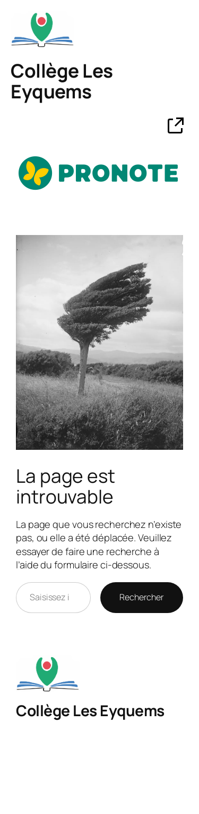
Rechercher (141, 597)
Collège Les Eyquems (62, 81)
